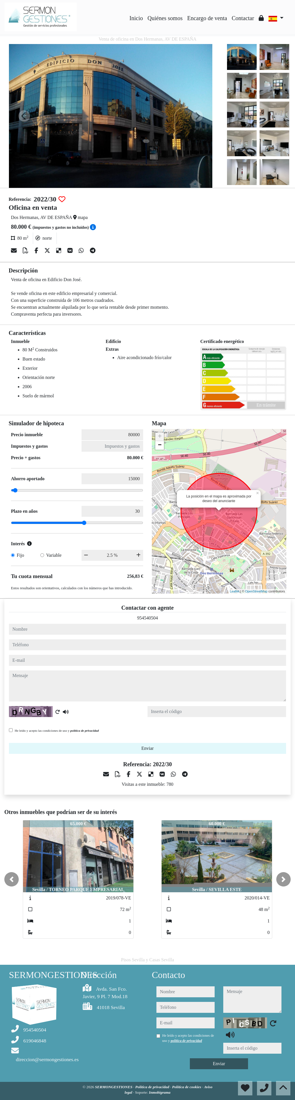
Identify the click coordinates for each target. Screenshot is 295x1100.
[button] (11, 879)
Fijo (20, 555)
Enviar (147, 748)
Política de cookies (187, 1087)
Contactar (243, 18)
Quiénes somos (165, 18)
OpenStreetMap (256, 591)
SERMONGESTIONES (114, 1087)
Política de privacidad (152, 1087)
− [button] (160, 445)
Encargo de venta (207, 18)
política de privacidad (84, 730)
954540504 (147, 617)
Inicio (136, 18)
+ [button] (160, 436)
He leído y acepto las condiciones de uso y (57, 730)
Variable (53, 555)
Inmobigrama (160, 1092)
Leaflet (234, 591)
